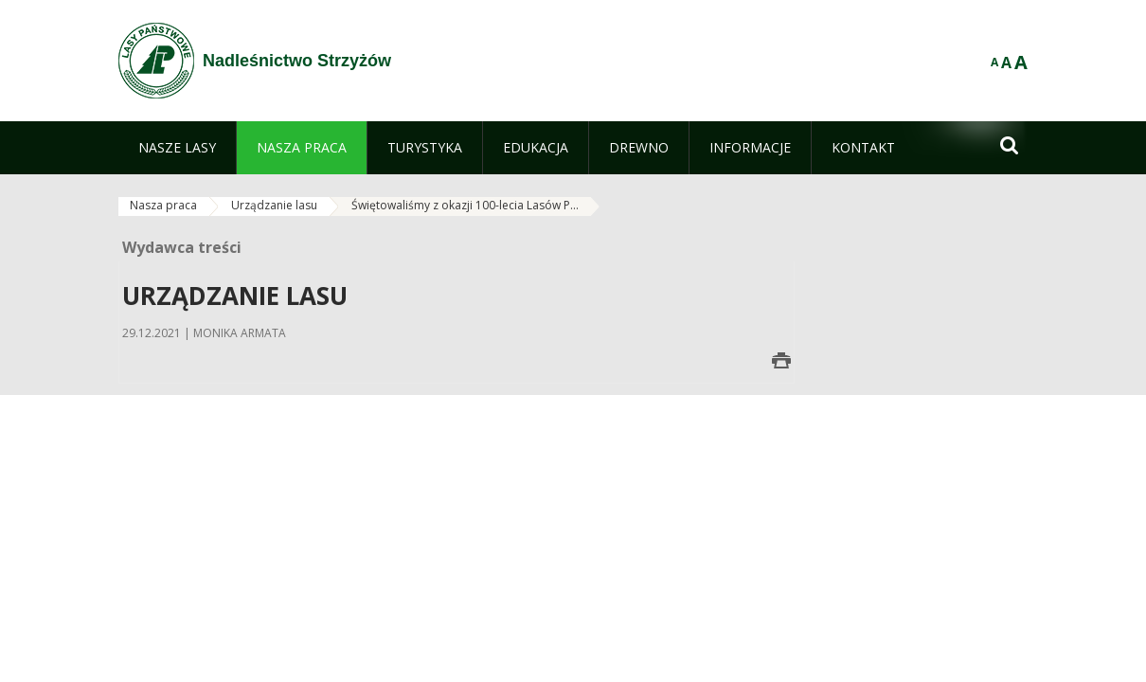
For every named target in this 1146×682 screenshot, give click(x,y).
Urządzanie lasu (274, 205)
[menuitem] (177, 147)
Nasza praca (163, 205)
